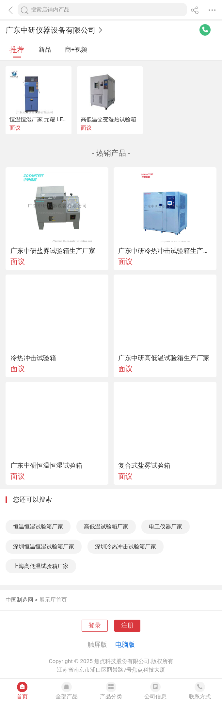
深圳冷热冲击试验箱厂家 (125, 546)
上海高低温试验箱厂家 (41, 566)
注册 (127, 625)
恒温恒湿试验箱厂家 (38, 526)
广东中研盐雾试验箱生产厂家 (52, 250)
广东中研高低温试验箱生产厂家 (164, 358)
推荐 (16, 49)
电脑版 (125, 644)
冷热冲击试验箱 (33, 358)
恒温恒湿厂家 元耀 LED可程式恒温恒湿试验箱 (65, 119)
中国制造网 (19, 599)
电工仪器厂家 (165, 526)
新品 (45, 49)
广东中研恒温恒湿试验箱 (46, 465)
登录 (94, 625)
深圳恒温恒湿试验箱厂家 (43, 546)
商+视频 (76, 49)
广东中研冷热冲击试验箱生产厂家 (165, 250)
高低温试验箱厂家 (106, 526)
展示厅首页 (53, 599)
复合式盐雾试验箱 (144, 465)
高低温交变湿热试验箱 (108, 119)
